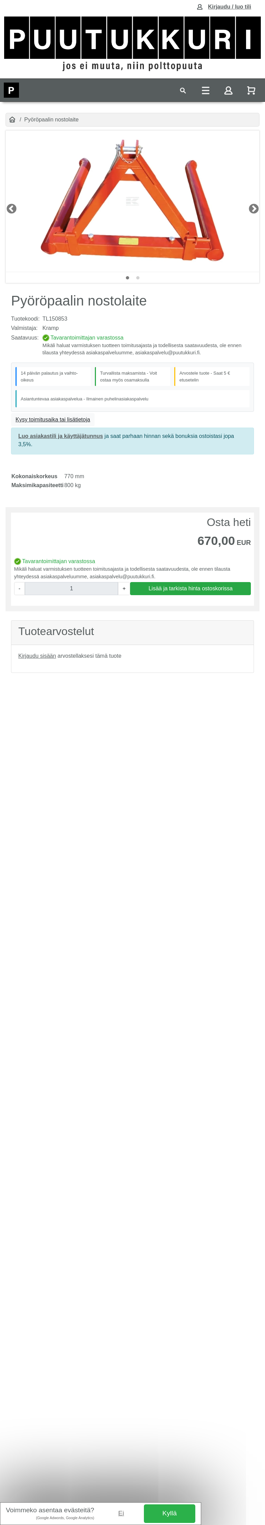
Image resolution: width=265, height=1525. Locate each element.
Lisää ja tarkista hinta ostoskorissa (190, 588)
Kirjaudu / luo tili (229, 7)
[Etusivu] (12, 119)
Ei (121, 1513)
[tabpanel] (132, 201)
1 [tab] (127, 278)
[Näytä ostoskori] (252, 90)
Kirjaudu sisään (37, 656)
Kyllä (170, 1513)
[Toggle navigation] (183, 90)
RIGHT (251, 206)
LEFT (9, 206)
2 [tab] (137, 278)
